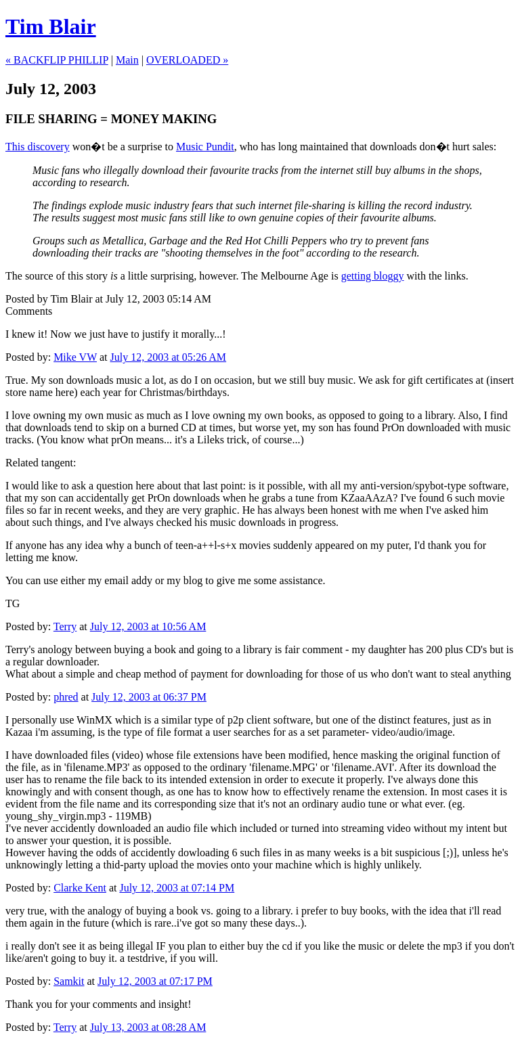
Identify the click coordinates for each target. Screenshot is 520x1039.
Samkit (68, 981)
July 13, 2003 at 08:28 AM (148, 1027)
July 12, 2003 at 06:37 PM (149, 697)
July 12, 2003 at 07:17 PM (155, 981)
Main (127, 60)
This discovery (37, 146)
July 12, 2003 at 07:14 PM (176, 887)
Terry (65, 626)
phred (65, 697)
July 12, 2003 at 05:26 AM (168, 357)
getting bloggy (372, 276)
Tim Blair (50, 26)
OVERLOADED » (187, 60)
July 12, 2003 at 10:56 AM (148, 626)
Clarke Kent (79, 887)
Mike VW (75, 357)
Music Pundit (205, 146)
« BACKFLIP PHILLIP (56, 60)
